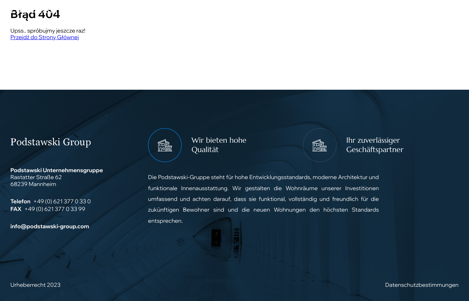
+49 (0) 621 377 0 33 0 (62, 201)
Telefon (20, 201)
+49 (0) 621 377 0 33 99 (54, 209)
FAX (15, 209)
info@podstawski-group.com (49, 226)
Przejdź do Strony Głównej (44, 37)
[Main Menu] (450, 10)
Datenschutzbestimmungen (422, 285)
